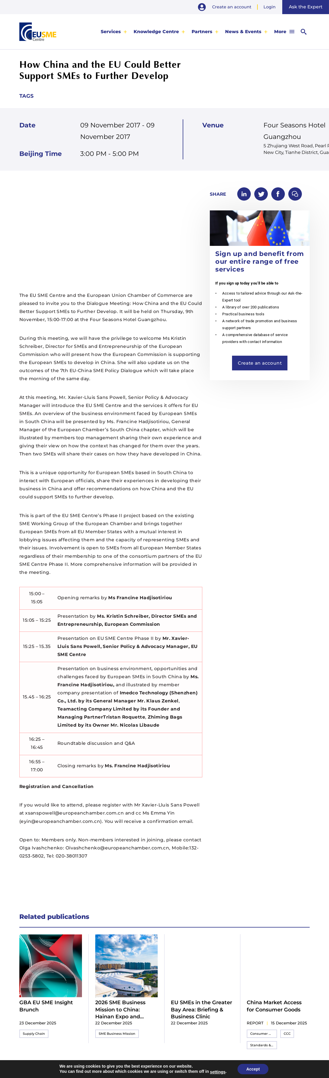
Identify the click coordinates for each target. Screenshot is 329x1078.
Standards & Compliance (263, 1045)
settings (218, 1072)
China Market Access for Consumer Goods (274, 1005)
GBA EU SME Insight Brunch (46, 1005)
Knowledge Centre (156, 31)
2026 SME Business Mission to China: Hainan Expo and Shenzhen (120, 1009)
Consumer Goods (263, 1034)
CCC (287, 1034)
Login (269, 7)
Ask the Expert (305, 7)
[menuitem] (114, 32)
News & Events (243, 31)
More (280, 31)
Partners (202, 31)
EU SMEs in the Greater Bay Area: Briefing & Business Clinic (201, 1009)
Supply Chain (34, 1034)
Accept (253, 1069)
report (255, 1023)
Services (111, 31)
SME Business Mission (117, 1034)
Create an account (231, 7)
